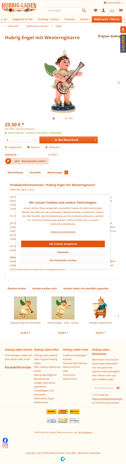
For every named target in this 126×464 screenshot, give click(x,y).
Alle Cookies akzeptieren (63, 243)
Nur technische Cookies (63, 260)
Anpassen (63, 252)
